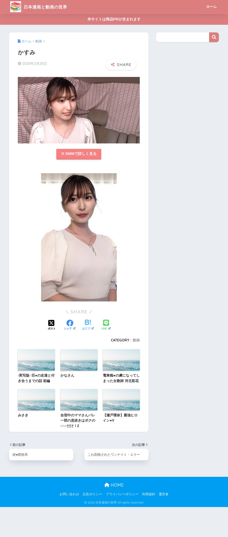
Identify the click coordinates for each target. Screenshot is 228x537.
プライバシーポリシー (122, 494)
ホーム (211, 6)
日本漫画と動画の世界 (43, 6)
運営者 (163, 494)
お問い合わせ (69, 494)
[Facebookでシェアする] (69, 325)
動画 (136, 340)
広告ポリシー (92, 494)
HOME (114, 485)
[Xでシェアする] (52, 325)
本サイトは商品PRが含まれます (114, 19)
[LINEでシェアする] (106, 325)
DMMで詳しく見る (79, 154)
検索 (214, 37)
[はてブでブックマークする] (88, 325)
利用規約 (148, 494)
